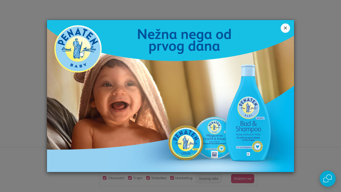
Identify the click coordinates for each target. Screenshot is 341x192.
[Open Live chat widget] (328, 179)
